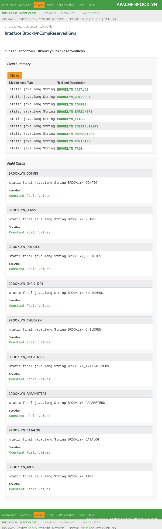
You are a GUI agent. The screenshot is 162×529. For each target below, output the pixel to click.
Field (33, 19)
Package (24, 5)
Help (91, 5)
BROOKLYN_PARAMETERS (75, 132)
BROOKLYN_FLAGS (71, 118)
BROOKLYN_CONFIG (71, 104)
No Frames (66, 13)
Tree (50, 5)
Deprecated (65, 5)
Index (81, 5)
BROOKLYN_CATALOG (72, 89)
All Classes (91, 13)
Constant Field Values (29, 194)
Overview (8, 5)
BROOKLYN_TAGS (70, 147)
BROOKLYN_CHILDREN (73, 97)
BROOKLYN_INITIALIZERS (77, 125)
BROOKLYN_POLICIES (73, 140)
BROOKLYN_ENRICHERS (74, 111)
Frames (50, 13)
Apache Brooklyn (137, 4)
